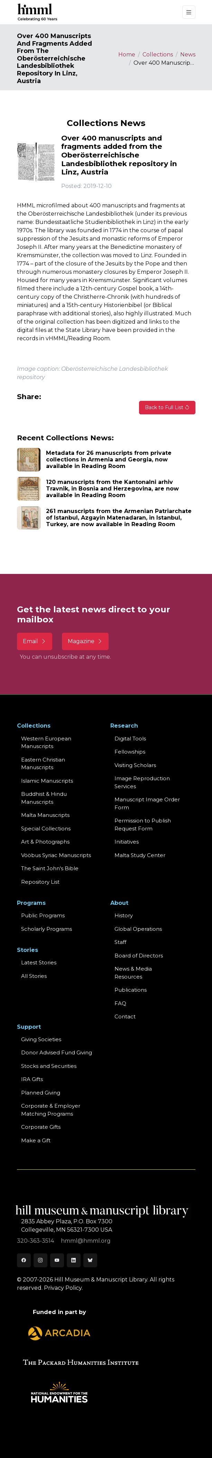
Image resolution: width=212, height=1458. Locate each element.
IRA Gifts (32, 1079)
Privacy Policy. (63, 1288)
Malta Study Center (139, 855)
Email (34, 641)
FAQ (120, 1003)
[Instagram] (40, 1260)
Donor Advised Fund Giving (56, 1052)
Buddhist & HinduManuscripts (44, 798)
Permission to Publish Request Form (142, 824)
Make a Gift (35, 1140)
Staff (120, 942)
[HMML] (37, 12)
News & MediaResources (133, 972)
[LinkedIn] (74, 1260)
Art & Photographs (45, 841)
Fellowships (129, 751)
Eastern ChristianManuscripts (43, 763)
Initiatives (126, 841)
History (123, 915)
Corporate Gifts (41, 1127)
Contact (125, 1016)
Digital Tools (130, 738)
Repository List (40, 882)
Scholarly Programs (46, 929)
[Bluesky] (90, 1260)
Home (126, 54)
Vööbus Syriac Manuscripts (56, 855)
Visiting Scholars (135, 765)
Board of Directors (138, 955)
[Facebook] (24, 1260)
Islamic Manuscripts (47, 780)
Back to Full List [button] (167, 407)
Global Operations (138, 929)
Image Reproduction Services (142, 782)
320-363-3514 (36, 1241)
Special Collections (46, 828)
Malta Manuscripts (45, 815)
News (187, 54)
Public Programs (43, 915)
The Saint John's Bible (50, 868)
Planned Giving (40, 1092)
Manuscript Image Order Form (147, 803)
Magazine (85, 641)
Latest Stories (38, 962)
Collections (157, 54)
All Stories (34, 976)
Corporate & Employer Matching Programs (50, 1109)
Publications (130, 990)
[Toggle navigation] (188, 12)
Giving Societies (41, 1039)
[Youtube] (57, 1260)
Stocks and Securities (48, 1066)
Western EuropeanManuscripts (46, 742)
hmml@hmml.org (86, 1241)
